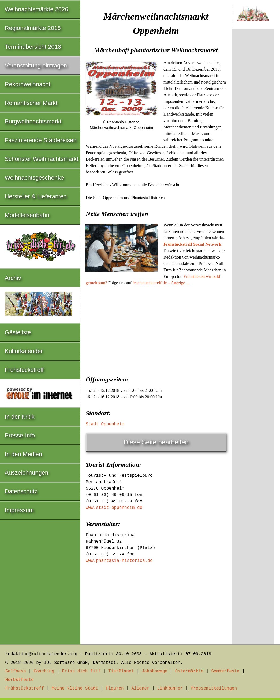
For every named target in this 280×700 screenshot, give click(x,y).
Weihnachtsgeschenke (34, 177)
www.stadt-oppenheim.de (114, 507)
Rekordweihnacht (27, 84)
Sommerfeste (225, 671)
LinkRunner (170, 688)
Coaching (44, 671)
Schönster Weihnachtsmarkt (42, 159)
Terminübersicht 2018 (33, 46)
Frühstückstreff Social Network (192, 244)
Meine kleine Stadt (75, 688)
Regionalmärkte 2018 (33, 28)
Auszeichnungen (26, 472)
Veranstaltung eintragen (36, 65)
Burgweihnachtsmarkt (33, 121)
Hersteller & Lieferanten (36, 196)
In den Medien (23, 454)
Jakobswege (154, 671)
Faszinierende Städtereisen (41, 140)
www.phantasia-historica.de (119, 560)
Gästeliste (18, 332)
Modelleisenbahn (27, 215)
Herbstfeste (19, 680)
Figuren (115, 688)
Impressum (19, 510)
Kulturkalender (24, 351)
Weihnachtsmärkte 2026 (36, 9)
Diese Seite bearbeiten (156, 442)
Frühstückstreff (24, 369)
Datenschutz (21, 491)
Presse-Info (20, 435)
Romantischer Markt (31, 103)
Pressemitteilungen (214, 688)
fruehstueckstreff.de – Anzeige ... (161, 283)
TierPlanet (121, 671)
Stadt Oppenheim (105, 424)
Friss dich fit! (81, 671)
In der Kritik (20, 416)
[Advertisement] (156, 329)
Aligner (141, 688)
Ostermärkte (189, 671)
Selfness (15, 671)
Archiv (13, 278)
